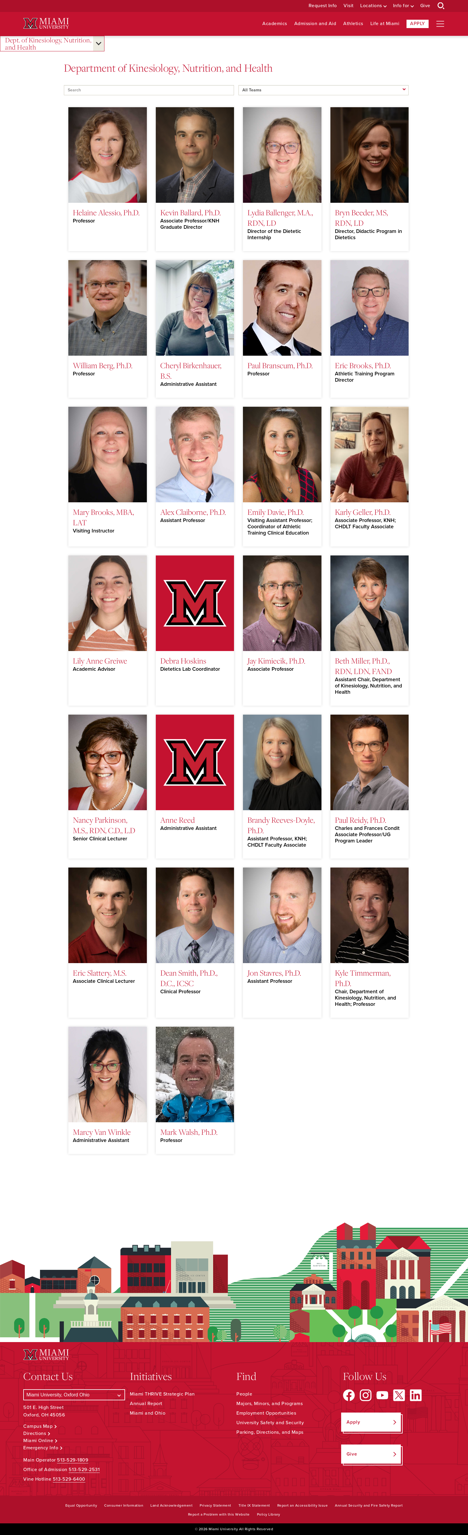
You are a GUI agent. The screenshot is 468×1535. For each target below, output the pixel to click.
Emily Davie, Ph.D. (275, 512)
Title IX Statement (254, 1505)
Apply (417, 24)
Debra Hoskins (183, 661)
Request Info (323, 6)
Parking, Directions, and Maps (270, 1432)
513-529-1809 (72, 1460)
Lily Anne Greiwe (100, 661)
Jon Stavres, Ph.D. (274, 973)
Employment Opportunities (266, 1413)
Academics (274, 24)
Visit (349, 6)
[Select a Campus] (74, 1394)
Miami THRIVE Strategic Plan (162, 1394)
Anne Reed (177, 820)
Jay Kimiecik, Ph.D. (276, 661)
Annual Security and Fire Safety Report (369, 1505)
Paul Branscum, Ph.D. (280, 365)
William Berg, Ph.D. (103, 365)
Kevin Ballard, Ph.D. (190, 212)
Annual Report (146, 1404)
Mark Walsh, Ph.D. (189, 1132)
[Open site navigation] (440, 23)
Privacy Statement (215, 1505)
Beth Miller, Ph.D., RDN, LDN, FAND (363, 666)
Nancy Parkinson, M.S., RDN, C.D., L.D (104, 825)
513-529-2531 (84, 1470)
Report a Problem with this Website (219, 1514)
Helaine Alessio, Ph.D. (106, 212)
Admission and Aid (315, 24)
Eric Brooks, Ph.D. (363, 365)
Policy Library (268, 1514)
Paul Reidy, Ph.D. (360, 820)
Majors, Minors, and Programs (269, 1404)
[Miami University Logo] (46, 23)
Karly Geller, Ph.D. (363, 512)
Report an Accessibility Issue (302, 1505)
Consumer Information (123, 1505)
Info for (401, 6)
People (244, 1394)
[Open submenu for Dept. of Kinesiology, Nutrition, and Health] (98, 43)
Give (425, 6)
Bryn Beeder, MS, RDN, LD (361, 217)
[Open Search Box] (441, 6)
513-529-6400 (69, 1479)
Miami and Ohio (147, 1413)
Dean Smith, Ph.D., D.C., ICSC (189, 978)
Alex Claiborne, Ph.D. (193, 512)
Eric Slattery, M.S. (100, 973)
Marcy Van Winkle (102, 1132)
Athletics (353, 24)
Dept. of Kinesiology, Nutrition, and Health (48, 43)
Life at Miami (385, 24)
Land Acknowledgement (171, 1505)
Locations (371, 6)
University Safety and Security (270, 1423)
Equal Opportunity (81, 1505)
